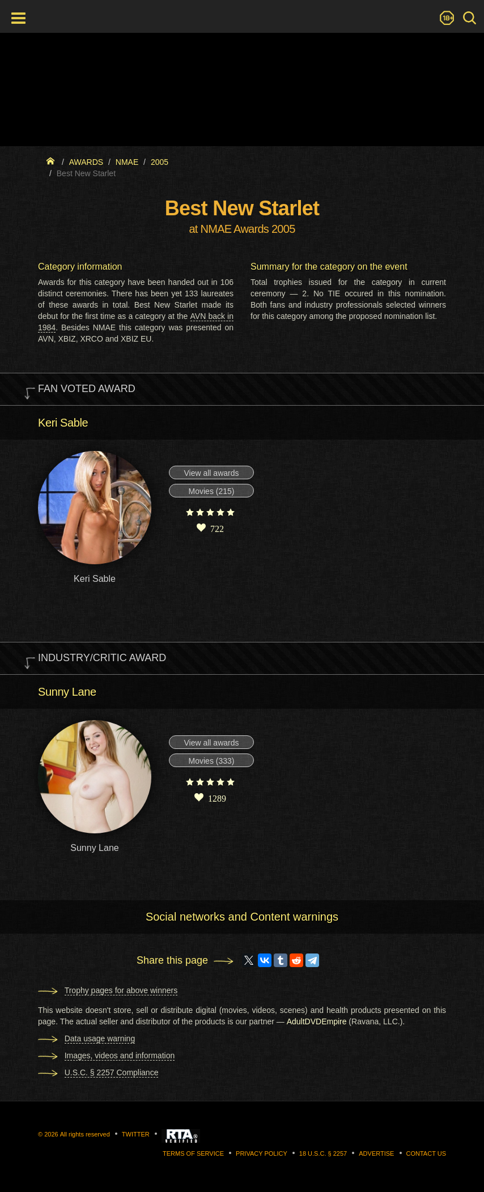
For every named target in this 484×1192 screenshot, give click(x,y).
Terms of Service (193, 1153)
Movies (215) (212, 491)
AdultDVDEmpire (317, 1021)
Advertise (376, 1153)
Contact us (426, 1153)
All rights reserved (85, 1134)
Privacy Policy (261, 1153)
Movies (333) (212, 760)
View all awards (211, 473)
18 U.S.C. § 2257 (323, 1153)
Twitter (136, 1134)
